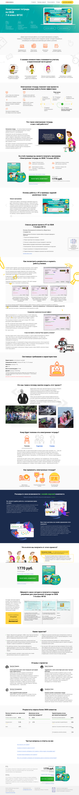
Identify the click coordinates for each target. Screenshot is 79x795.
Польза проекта (51, 2)
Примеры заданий (41, 2)
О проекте (33, 2)
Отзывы (58, 2)
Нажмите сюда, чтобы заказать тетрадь (37, 174)
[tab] (27, 441)
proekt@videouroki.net (27, 789)
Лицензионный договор (10, 792)
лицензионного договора (33, 184)
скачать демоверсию (64, 28)
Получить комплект (67, 2)
